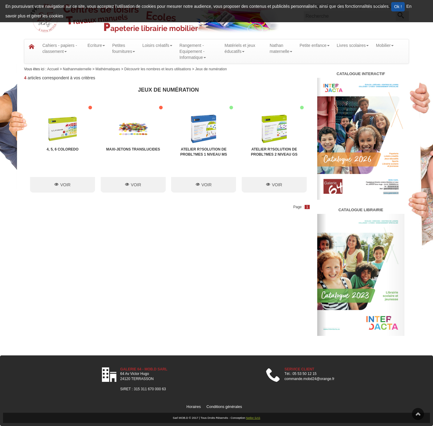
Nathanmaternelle (77, 69)
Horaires (193, 407)
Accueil (53, 69)
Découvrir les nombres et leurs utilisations (158, 69)
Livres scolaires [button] (353, 45)
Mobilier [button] (385, 45)
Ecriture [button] (96, 45)
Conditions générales (224, 407)
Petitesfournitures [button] (123, 48)
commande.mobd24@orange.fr (309, 379)
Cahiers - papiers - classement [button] (59, 48)
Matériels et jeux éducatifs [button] (240, 48)
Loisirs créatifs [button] (157, 45)
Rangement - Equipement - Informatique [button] (193, 51)
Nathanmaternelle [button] (281, 48)
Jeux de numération (211, 69)
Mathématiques (108, 69)
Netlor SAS (253, 417)
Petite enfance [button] (314, 45)
